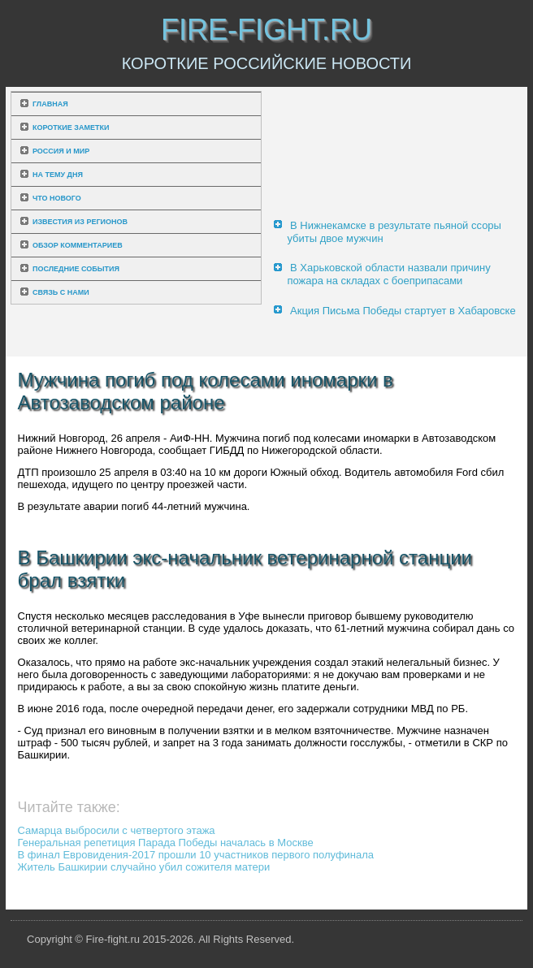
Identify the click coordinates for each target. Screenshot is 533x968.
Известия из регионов (80, 222)
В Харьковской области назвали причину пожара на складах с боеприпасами (388, 274)
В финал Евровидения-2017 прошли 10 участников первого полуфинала (196, 855)
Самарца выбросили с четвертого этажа (116, 830)
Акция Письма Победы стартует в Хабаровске (403, 311)
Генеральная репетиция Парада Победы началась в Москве (166, 842)
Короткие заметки (70, 127)
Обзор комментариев (77, 245)
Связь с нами (60, 292)
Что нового (56, 198)
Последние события (75, 269)
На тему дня (57, 175)
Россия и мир (60, 151)
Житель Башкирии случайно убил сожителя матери (144, 867)
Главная (50, 104)
